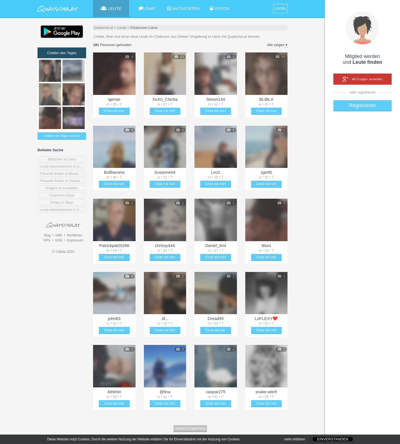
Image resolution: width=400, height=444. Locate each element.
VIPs (46, 240)
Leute (121, 28)
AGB (58, 240)
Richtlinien (74, 235)
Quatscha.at (103, 28)
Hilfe (59, 235)
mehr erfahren (294, 442)
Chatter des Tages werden (61, 135)
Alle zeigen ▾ (277, 45)
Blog (47, 235)
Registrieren (362, 105)
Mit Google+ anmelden (362, 79)
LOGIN (280, 8)
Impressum (75, 240)
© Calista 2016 (63, 252)
